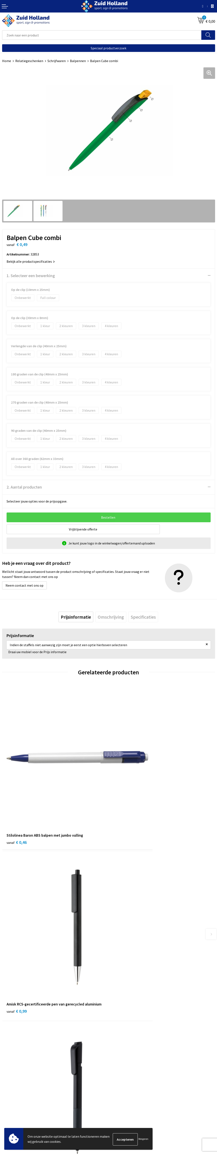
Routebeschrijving (124, 1020)
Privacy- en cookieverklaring (22, 1104)
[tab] (75, 617)
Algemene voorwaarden (19, 1098)
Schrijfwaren (56, 61)
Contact (116, 1000)
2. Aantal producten (24, 487)
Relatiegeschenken (29, 61)
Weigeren (143, 1139)
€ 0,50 (17, 923)
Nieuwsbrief (119, 1007)
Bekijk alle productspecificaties (31, 261)
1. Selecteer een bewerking (31, 275)
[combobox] (102, 35)
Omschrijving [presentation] (111, 617)
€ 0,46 (17, 798)
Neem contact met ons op (24, 585)
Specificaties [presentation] (143, 617)
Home (6, 61)
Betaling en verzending (127, 1013)
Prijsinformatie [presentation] (76, 617)
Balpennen (78, 61)
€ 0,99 (123, 798)
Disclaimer (10, 1110)
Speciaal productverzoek (108, 48)
